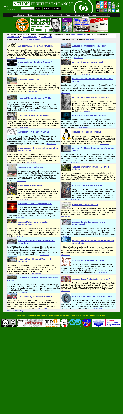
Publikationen (79, 15)
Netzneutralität (46, 37)
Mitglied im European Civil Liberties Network (33, 315)
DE (5, 7)
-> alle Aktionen (33, 39)
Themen (30, 15)
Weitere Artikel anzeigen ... (17, 311)
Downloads (92, 15)
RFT (60, 15)
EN (7, 7)
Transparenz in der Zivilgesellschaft (98, 315)
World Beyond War (77, 315)
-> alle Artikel (91, 39)
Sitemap (6, 9)
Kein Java (85, 315)
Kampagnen (41, 15)
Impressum (12, 9)
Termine (52, 15)
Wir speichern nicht (65, 315)
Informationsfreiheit (30, 37)
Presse (68, 15)
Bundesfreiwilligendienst (52, 315)
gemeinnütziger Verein (79, 35)
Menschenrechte (13, 37)
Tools (104, 15)
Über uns (20, 15)
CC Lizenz (18, 315)
